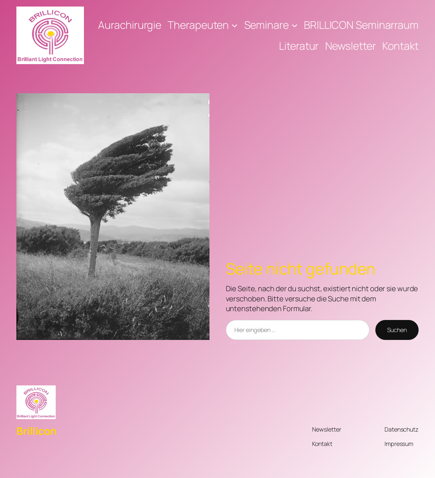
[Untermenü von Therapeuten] (234, 25)
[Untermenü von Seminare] (294, 25)
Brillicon (36, 431)
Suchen (397, 330)
